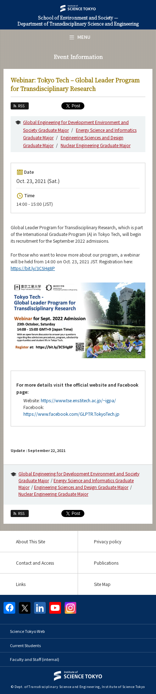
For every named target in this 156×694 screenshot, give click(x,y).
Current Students (25, 645)
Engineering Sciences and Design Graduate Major (81, 487)
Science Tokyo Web (27, 631)
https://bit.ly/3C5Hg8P (33, 268)
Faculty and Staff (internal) (34, 659)
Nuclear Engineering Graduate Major (95, 145)
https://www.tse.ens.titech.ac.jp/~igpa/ (78, 400)
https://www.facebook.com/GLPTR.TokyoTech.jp (71, 414)
